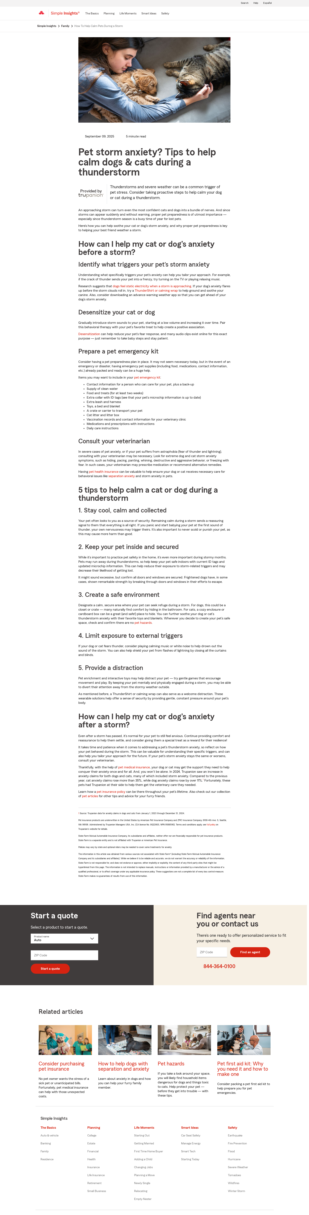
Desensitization (89, 334)
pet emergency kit (147, 377)
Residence (47, 1159)
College (91, 1135)
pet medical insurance (134, 767)
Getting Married (144, 1143)
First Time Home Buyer (148, 1151)
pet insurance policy (111, 791)
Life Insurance (96, 1175)
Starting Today (190, 1159)
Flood (231, 1151)
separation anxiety (121, 476)
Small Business (96, 1191)
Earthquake (235, 1135)
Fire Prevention (237, 1143)
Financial (93, 1151)
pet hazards (143, 622)
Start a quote (50, 968)
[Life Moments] (128, 13)
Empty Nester (142, 1199)
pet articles (90, 796)
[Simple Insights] (65, 15)
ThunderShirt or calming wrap (156, 290)
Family (45, 1151)
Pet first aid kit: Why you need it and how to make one (242, 1069)
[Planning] (109, 13)
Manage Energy (191, 1143)
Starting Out (142, 1135)
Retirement (94, 1183)
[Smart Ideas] (149, 13)
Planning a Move (144, 1175)
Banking (46, 1143)
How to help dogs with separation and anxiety (123, 1066)
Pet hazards (171, 1063)
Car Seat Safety (190, 1135)
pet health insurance (103, 471)
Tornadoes (234, 1175)
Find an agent (250, 952)
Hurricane (234, 1159)
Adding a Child (143, 1159)
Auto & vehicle (49, 1135)
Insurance (93, 1167)
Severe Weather (238, 1167)
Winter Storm (236, 1191)
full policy (211, 824)
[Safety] (165, 13)
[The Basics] (92, 13)
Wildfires (233, 1183)
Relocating (140, 1191)
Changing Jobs (143, 1167)
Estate (91, 1143)
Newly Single (142, 1183)
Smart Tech (188, 1151)
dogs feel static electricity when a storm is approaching (152, 286)
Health (91, 1159)
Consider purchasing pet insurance (61, 1066)
